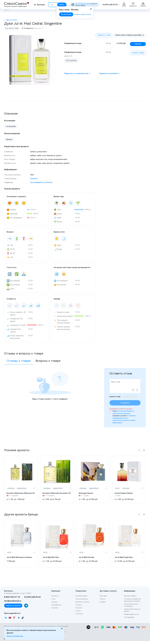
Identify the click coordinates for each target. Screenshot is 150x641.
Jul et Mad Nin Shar (51, 557)
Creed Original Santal (124, 493)
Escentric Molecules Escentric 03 (57, 493)
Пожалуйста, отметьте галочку (120, 409)
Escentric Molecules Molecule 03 (21, 493)
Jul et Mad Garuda (86, 557)
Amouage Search (86, 493)
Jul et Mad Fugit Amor (124, 557)
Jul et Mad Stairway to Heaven (19, 557)
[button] (139, 450)
